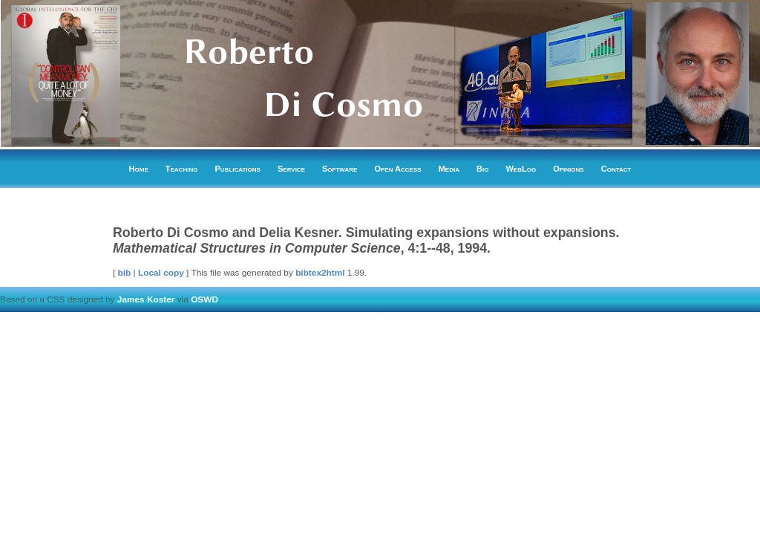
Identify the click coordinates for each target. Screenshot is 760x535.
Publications (238, 168)
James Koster (146, 299)
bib (124, 273)
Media (449, 168)
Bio (482, 168)
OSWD (204, 299)
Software (339, 168)
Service (291, 168)
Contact (616, 168)
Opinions (568, 168)
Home (138, 168)
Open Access (397, 168)
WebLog (520, 168)
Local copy (161, 273)
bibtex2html (319, 273)
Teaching (182, 168)
